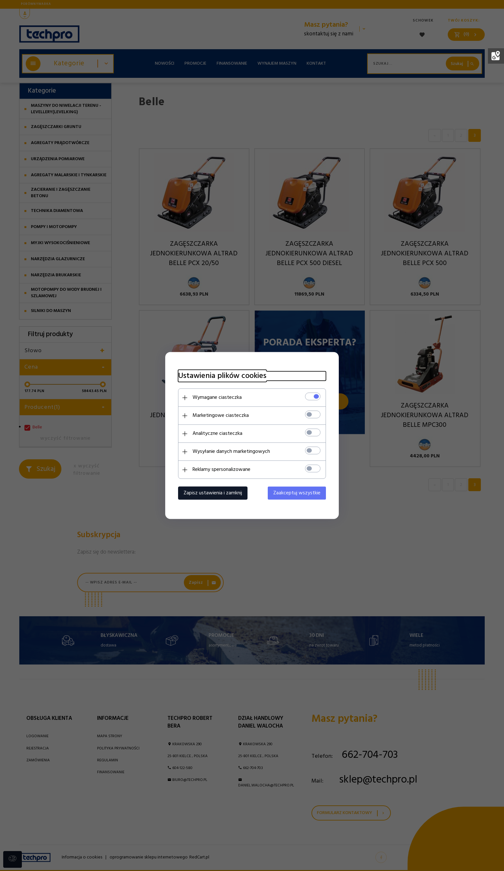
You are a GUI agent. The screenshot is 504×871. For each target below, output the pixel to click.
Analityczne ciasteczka (217, 433)
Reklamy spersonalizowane (221, 469)
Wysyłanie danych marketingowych (231, 451)
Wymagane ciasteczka (217, 397)
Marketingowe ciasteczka (221, 415)
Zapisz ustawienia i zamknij (213, 493)
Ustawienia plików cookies (222, 376)
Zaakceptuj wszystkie (296, 493)
